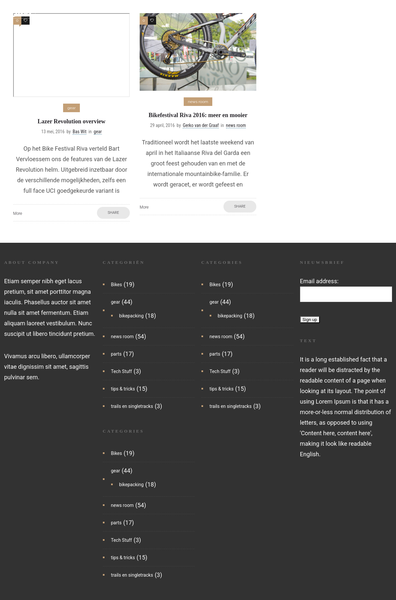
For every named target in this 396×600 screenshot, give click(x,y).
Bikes (116, 284)
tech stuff (243, 11)
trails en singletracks (326, 11)
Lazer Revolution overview (71, 121)
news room (122, 336)
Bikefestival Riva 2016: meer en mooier (198, 115)
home (85, 11)
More (17, 213)
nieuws (110, 11)
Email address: (319, 281)
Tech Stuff (121, 371)
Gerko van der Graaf (201, 125)
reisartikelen (93, 21)
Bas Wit (79, 131)
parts (216, 11)
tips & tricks (278, 11)
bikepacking (164, 11)
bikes (134, 11)
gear (194, 11)
